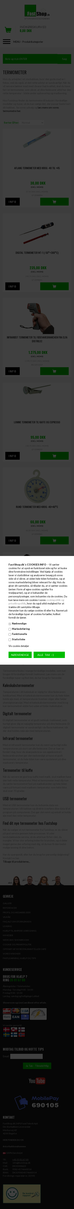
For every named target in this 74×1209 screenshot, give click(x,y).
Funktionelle (19, 633)
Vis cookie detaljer (19, 645)
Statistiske (18, 639)
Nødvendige (19, 623)
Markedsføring (21, 628)
